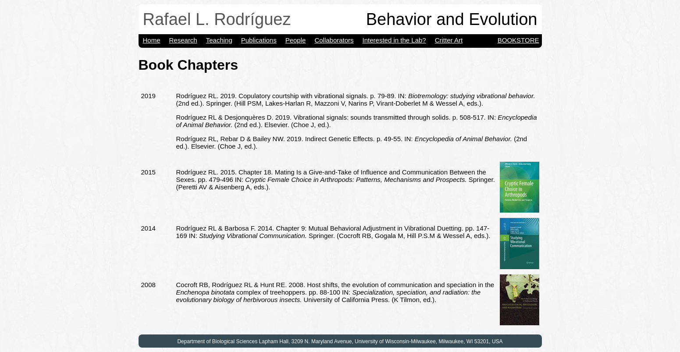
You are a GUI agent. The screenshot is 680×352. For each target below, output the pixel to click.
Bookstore (518, 40)
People (295, 40)
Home (151, 40)
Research (183, 40)
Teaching (219, 40)
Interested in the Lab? (394, 40)
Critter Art (449, 40)
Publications (259, 40)
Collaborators (333, 40)
